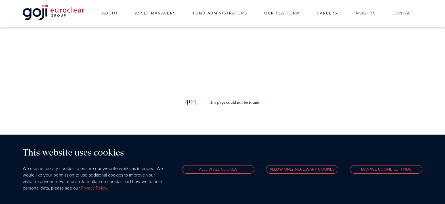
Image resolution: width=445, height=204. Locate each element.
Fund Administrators (220, 13)
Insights (364, 13)
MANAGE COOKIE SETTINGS (386, 169)
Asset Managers (155, 13)
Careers (327, 13)
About (110, 13)
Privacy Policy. (94, 188)
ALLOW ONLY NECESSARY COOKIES (302, 169)
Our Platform (282, 13)
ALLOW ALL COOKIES (218, 169)
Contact (403, 13)
